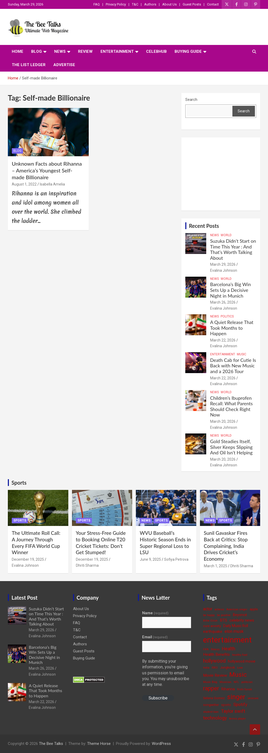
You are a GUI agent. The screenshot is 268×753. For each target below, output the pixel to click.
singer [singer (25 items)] (236, 697)
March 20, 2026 (223, 421)
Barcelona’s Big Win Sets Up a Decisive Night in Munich (230, 289)
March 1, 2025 (215, 566)
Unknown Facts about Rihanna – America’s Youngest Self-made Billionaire (47, 170)
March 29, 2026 (223, 264)
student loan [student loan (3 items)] (211, 712)
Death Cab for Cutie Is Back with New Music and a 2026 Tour (233, 365)
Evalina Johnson (223, 270)
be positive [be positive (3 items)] (224, 615)
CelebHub (156, 51)
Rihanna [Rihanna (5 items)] (228, 689)
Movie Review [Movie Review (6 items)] (215, 675)
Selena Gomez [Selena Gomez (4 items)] (214, 698)
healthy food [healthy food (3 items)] (239, 655)
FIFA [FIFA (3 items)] (206, 649)
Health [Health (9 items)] (228, 648)
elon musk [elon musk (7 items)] (234, 631)
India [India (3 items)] (206, 667)
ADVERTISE (64, 64)
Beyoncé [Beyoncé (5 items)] (240, 615)
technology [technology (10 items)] (215, 718)
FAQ (96, 4)
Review (85, 51)
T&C (135, 4)
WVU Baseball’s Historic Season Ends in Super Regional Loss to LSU (165, 542)
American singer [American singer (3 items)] (236, 609)
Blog (36, 51)
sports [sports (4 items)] (226, 705)
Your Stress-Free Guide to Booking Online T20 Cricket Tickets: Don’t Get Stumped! (101, 542)
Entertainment (117, 51)
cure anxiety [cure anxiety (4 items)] (212, 626)
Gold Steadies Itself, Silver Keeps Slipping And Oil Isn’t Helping (231, 446)
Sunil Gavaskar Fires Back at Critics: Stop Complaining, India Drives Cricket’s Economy (226, 546)
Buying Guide (188, 51)
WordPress (161, 743)
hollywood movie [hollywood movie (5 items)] (241, 661)
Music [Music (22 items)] (238, 674)
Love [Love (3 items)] (240, 667)
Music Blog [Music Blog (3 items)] (210, 682)
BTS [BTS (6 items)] (223, 620)
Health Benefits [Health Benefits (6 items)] (216, 654)
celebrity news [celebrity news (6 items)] (242, 620)
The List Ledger (29, 64)
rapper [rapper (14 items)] (211, 688)
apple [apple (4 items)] (254, 609)
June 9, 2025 (150, 559)
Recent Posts (204, 226)
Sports (19, 482)
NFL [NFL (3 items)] (236, 682)
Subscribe (158, 697)
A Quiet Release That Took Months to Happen (231, 327)
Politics (227, 316)
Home (17, 51)
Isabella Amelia (52, 184)
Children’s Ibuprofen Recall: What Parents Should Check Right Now (231, 406)
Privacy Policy (116, 4)
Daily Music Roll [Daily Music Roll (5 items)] (235, 626)
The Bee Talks (51, 743)
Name (155, 613)
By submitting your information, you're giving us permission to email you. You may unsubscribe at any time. (165, 673)
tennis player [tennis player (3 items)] (237, 718)
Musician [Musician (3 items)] (225, 682)
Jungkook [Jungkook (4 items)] (227, 667)
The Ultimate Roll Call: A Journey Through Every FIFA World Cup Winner (36, 542)
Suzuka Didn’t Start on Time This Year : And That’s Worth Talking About (233, 249)
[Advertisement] (220, 174)
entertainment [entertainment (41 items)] (227, 639)
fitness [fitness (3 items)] (215, 649)
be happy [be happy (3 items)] (209, 615)
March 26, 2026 (223, 302)
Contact (213, 4)
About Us (169, 4)
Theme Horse (99, 743)
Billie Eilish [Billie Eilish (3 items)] (210, 620)
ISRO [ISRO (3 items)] (215, 667)
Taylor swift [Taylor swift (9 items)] (233, 711)
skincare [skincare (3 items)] (253, 698)
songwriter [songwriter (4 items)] (211, 705)
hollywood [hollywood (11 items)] (214, 661)
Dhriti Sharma (87, 565)
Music (241, 354)
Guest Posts (192, 4)
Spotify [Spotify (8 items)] (240, 704)
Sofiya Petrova (176, 559)
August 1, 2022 (24, 184)
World (226, 235)
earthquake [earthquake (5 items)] (212, 631)
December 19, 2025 (28, 559)
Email (155, 637)
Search (191, 99)
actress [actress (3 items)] (219, 609)
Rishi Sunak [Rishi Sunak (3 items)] (244, 689)
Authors (150, 4)
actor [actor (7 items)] (207, 608)
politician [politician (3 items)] (247, 682)
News (60, 51)
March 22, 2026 (223, 340)
